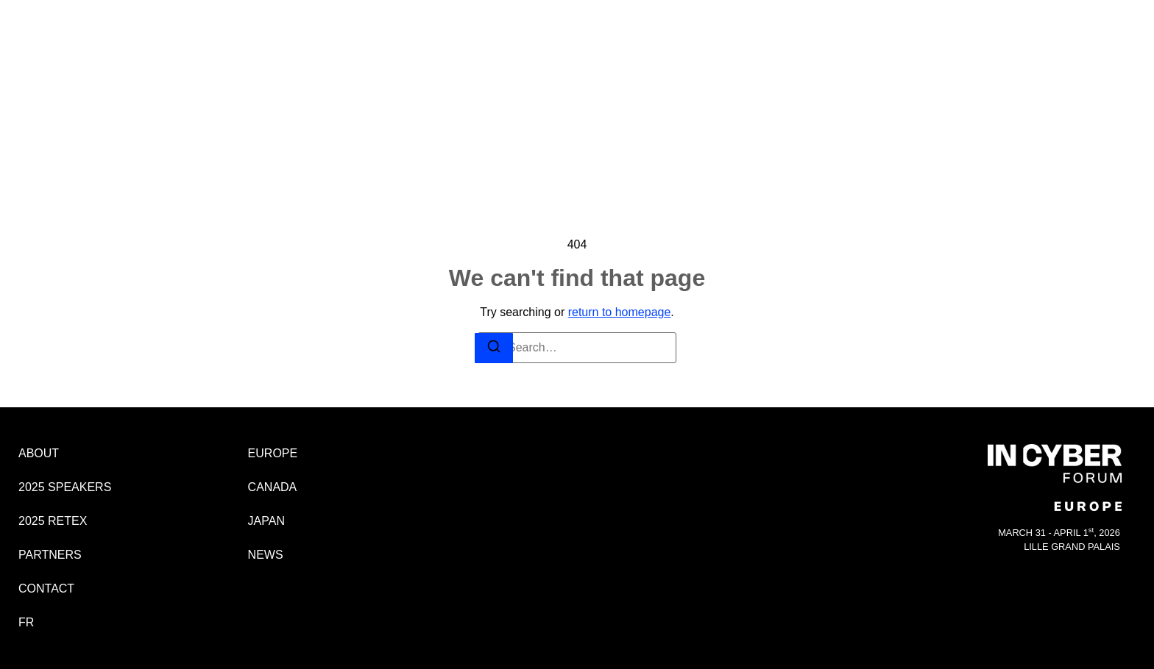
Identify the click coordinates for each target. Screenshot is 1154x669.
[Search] (494, 348)
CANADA (1053, 78)
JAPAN (1057, 97)
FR (775, 46)
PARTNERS (647, 46)
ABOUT (390, 46)
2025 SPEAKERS (471, 46)
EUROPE (1053, 59)
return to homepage (619, 312)
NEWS (1058, 116)
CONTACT (722, 46)
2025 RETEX (566, 46)
